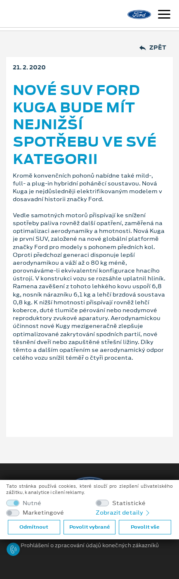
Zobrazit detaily (123, 512)
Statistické (129, 503)
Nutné (32, 503)
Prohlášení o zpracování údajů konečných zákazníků (90, 545)
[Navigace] (164, 15)
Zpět (152, 48)
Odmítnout (33, 527)
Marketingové (43, 513)
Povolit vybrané (89, 527)
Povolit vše (145, 527)
